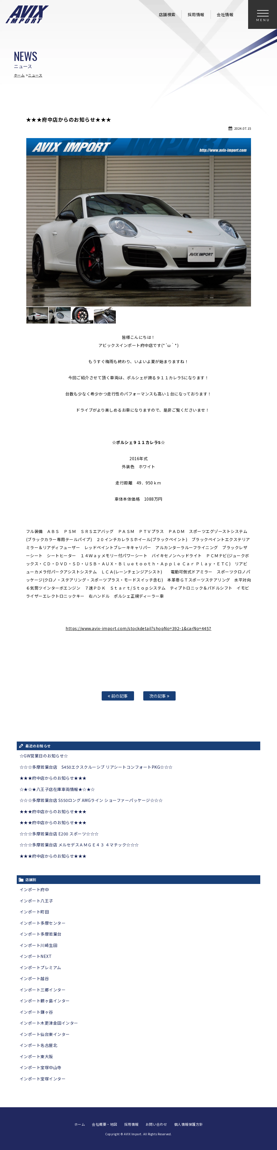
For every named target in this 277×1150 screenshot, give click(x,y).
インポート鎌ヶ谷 (36, 1012)
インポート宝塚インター (43, 1079)
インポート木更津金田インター (49, 1023)
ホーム (19, 75)
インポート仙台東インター (45, 1034)
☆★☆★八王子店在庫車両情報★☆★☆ (57, 789)
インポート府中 (34, 889)
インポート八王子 (36, 901)
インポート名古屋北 (38, 1045)
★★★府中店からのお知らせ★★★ (53, 778)
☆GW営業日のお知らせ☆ (44, 756)
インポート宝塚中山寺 (41, 1067)
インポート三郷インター (43, 990)
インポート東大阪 (36, 1056)
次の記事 (159, 696)
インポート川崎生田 (38, 945)
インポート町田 (34, 912)
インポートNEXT (36, 956)
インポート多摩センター (43, 923)
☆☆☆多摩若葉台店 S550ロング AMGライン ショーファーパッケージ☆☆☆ (91, 800)
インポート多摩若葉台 (41, 934)
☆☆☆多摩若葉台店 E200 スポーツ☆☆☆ (59, 834)
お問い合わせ (156, 1124)
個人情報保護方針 (188, 1124)
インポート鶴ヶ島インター (45, 1001)
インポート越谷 (34, 978)
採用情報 (196, 14)
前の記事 (118, 696)
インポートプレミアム (40, 967)
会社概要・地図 (104, 1124)
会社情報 (225, 14)
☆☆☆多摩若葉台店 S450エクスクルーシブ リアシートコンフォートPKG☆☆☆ (96, 767)
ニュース (35, 75)
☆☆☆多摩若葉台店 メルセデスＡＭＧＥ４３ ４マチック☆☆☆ (79, 845)
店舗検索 (167, 14)
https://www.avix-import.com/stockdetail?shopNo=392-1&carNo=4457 (138, 628)
